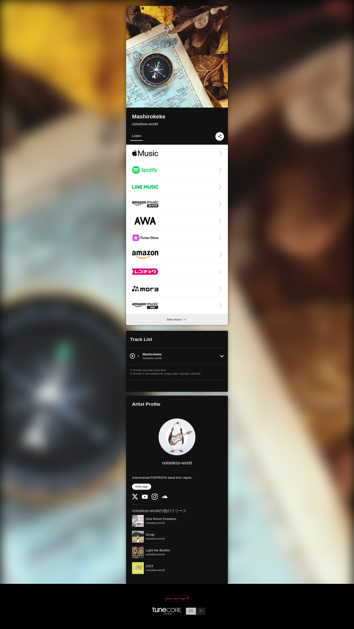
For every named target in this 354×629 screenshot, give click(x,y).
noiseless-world (145, 124)
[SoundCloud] (164, 497)
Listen (136, 136)
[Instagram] (155, 498)
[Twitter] (135, 498)
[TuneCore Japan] (167, 613)
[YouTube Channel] (145, 498)
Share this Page (177, 598)
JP (201, 611)
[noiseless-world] (177, 437)
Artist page (141, 486)
